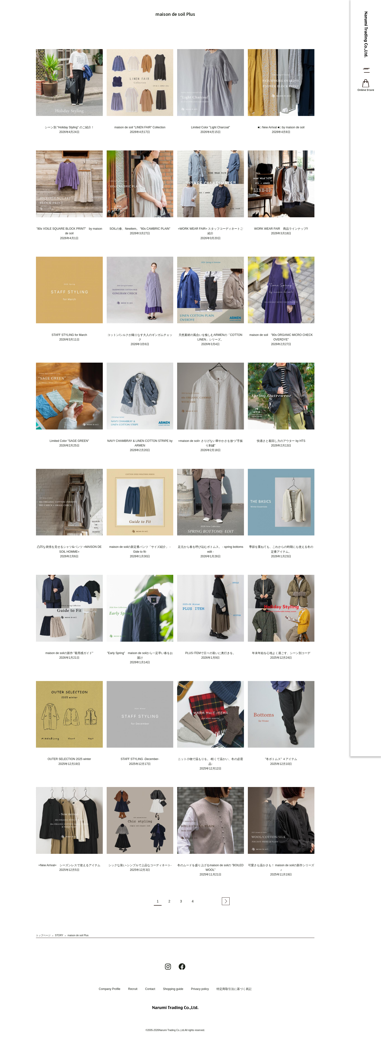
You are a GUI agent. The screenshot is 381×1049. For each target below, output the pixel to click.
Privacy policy (200, 989)
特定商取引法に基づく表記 (233, 989)
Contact (150, 989)
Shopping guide (173, 989)
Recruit (132, 989)
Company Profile (110, 989)
